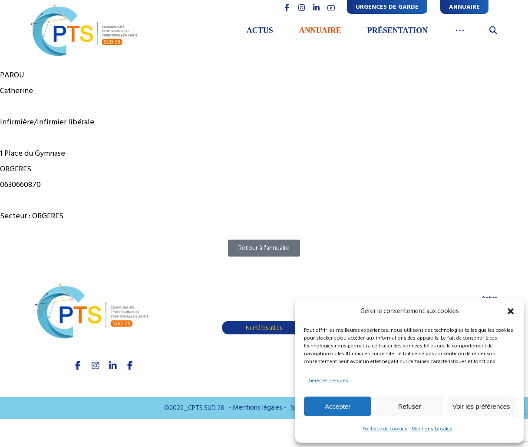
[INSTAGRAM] (301, 7)
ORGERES (47, 216)
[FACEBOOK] (286, 7)
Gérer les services (328, 381)
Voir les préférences (481, 406)
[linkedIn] (113, 365)
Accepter (337, 406)
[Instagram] (95, 365)
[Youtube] (130, 365)
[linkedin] (316, 7)
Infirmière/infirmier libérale (47, 122)
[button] (510, 311)
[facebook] (78, 365)
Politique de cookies (385, 429)
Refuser (409, 406)
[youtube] (330, 7)
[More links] (459, 30)
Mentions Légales (432, 429)
